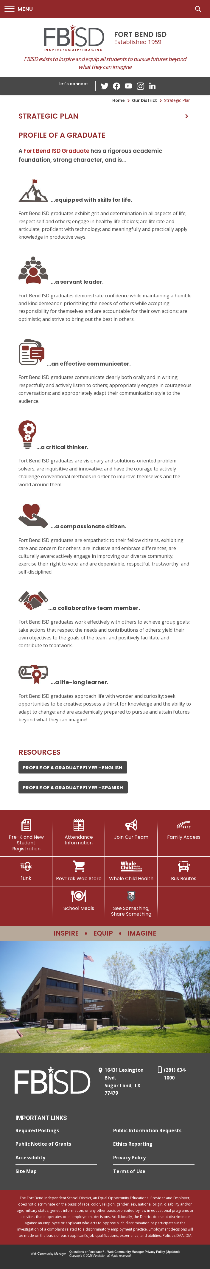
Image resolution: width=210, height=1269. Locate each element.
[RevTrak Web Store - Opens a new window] (78, 871)
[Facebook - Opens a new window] (116, 86)
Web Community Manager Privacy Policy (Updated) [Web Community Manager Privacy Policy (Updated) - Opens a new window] (144, 1252)
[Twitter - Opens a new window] (105, 85)
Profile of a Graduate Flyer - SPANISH (73, 787)
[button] (18, 9)
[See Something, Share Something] (131, 903)
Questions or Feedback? (86, 1252)
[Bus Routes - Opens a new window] (184, 871)
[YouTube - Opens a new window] (128, 85)
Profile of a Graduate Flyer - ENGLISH (72, 768)
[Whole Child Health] (131, 871)
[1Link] (26, 871)
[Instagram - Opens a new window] (140, 86)
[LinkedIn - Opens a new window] (152, 85)
